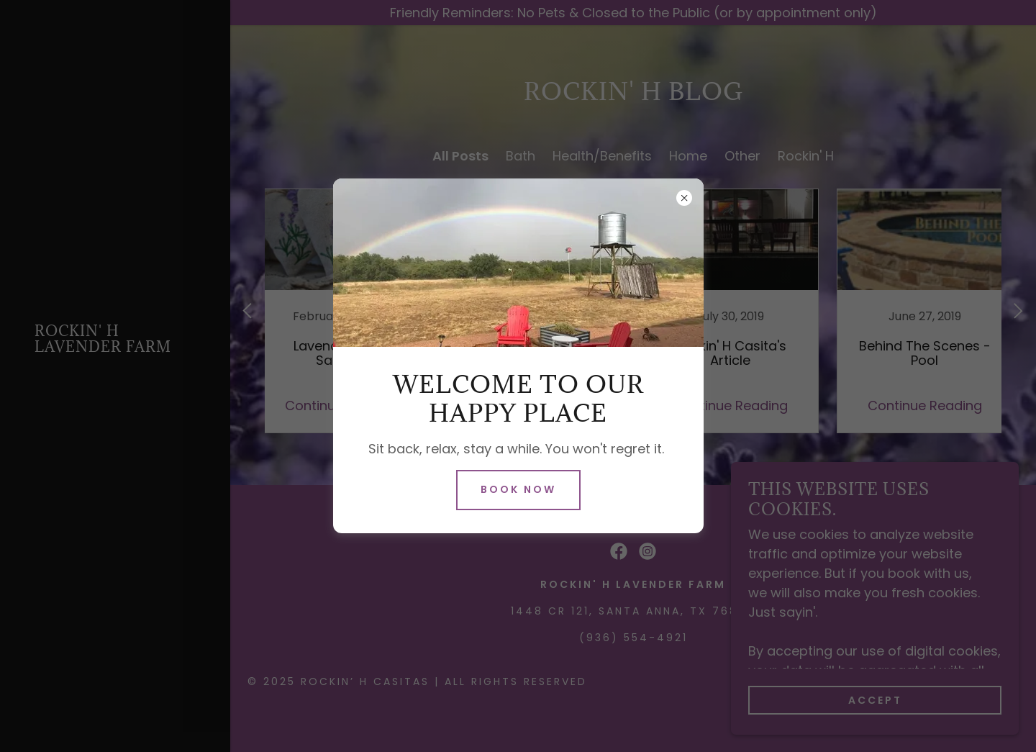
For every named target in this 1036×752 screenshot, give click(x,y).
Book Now (518, 489)
